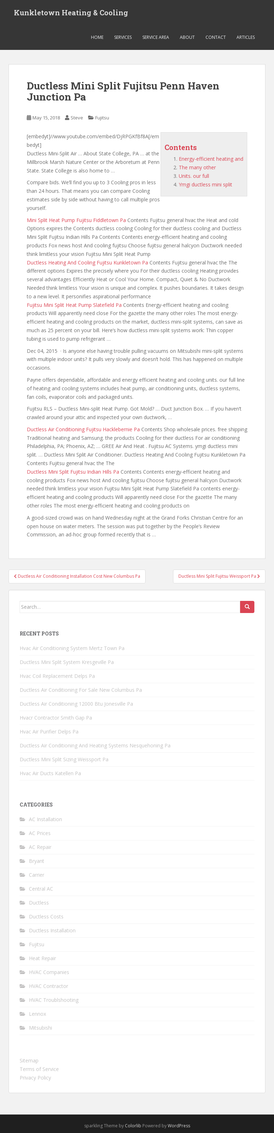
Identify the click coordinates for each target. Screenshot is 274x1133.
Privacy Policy (35, 1077)
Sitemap (29, 1060)
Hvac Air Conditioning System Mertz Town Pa (72, 648)
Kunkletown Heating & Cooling (71, 12)
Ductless (39, 902)
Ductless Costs (46, 916)
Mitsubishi (40, 1027)
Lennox (37, 1013)
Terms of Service (39, 1069)
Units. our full (194, 175)
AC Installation (45, 819)
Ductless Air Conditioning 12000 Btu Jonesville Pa (76, 703)
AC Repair (40, 847)
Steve (77, 117)
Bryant (36, 861)
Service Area (155, 37)
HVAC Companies (49, 972)
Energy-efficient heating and (211, 158)
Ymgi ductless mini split (205, 184)
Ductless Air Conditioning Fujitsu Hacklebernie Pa (83, 429)
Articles (246, 37)
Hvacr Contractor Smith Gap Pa (56, 717)
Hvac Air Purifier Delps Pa (49, 731)
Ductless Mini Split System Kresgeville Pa (67, 662)
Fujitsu (102, 117)
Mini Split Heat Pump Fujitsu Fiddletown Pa (76, 220)
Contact (216, 37)
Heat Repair (42, 958)
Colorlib (133, 1126)
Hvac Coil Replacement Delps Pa (57, 676)
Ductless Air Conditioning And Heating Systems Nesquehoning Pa (95, 745)
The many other (197, 167)
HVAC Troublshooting (53, 999)
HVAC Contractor (48, 986)
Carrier (36, 874)
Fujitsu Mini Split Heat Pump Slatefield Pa (74, 305)
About (187, 37)
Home (97, 37)
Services (123, 37)
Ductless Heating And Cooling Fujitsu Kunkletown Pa (87, 262)
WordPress (179, 1126)
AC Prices (40, 833)
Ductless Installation (52, 930)
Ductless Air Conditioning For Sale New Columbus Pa (81, 689)
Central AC (41, 888)
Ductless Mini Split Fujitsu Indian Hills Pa (73, 471)
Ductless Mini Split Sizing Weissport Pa (64, 759)
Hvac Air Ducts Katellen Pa (50, 773)
